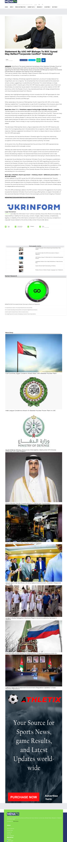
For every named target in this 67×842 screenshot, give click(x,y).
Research (39, 7)
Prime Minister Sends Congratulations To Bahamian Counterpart (27, 502)
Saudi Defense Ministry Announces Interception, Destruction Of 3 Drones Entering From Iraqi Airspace (30, 449)
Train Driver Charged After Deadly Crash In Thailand (23, 541)
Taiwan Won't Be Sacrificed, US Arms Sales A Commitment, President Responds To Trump (33, 581)
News (11, 7)
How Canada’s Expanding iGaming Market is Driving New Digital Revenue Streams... (21, 309)
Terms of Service (10, 825)
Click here (15, 818)
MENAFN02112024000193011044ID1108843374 (20, 197)
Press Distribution (20, 7)
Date (7, 59)
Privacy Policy (10, 827)
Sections (54, 7)
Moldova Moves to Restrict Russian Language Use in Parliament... (49, 269)
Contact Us (9, 829)
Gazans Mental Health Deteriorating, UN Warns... (45, 265)
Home (6, 7)
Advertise (9, 830)
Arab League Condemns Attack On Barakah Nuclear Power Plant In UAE (30, 410)
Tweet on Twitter (32, 60)
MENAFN (8, 66)
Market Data (31, 7)
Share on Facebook (23, 60)
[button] (39, 4)
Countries (47, 7)
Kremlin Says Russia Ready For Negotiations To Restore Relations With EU (31, 651)
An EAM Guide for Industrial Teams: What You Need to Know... (17, 311)
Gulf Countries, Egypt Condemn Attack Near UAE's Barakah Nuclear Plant (30, 373)
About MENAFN (10, 832)
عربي (35, 4)
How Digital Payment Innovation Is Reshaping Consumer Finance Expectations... (20, 313)
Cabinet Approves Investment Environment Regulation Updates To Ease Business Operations (30, 685)
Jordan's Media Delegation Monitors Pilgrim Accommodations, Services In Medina (31, 616)
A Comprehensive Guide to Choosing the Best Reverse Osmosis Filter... (19, 307)
